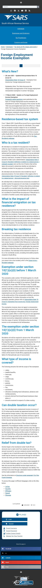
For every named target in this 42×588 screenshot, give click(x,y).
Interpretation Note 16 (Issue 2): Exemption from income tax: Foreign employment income (20, 302)
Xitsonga (8, 495)
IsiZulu (7, 486)
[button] (21, 2)
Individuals (9, 47)
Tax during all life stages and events (25, 47)
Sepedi (7, 493)
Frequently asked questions (14, 99)
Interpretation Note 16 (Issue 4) (15, 80)
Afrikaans (8, 491)
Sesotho (8, 489)
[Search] (38, 7)
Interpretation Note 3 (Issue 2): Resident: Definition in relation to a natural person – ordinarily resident (21, 162)
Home (3, 47)
